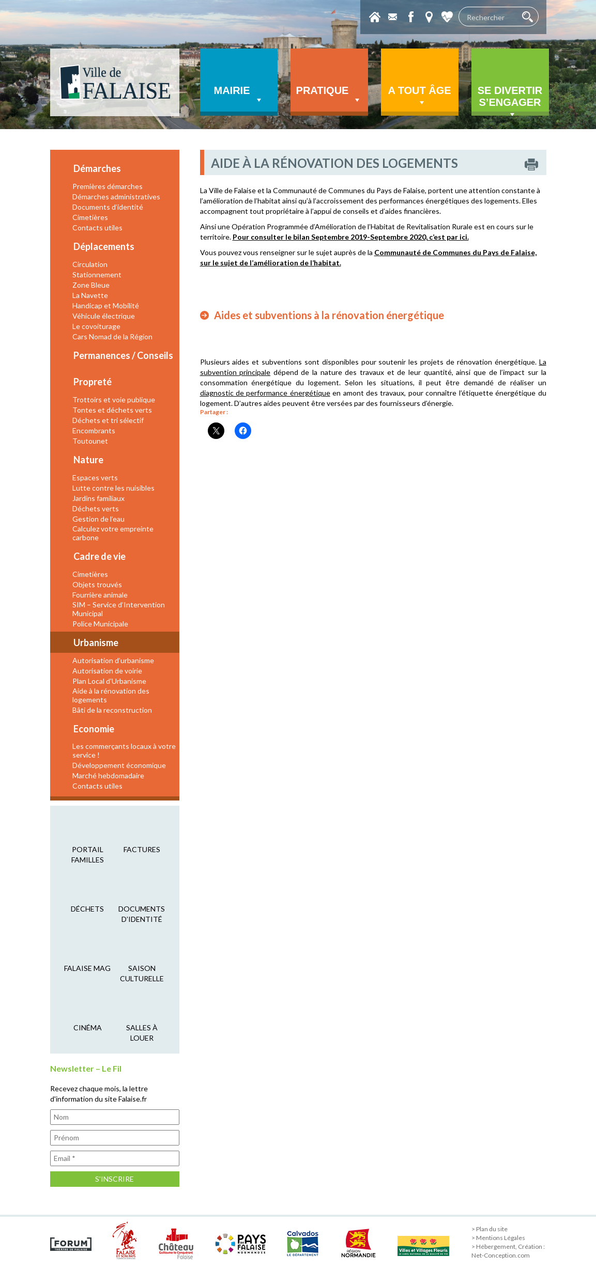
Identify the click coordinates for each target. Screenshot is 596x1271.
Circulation (90, 264)
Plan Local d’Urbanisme (109, 681)
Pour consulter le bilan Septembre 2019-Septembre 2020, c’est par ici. (351, 236)
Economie (93, 728)
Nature (88, 459)
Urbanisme (95, 642)
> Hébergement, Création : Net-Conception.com (508, 1251)
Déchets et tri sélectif (108, 420)
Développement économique (119, 765)
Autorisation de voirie (107, 670)
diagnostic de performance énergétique (265, 392)
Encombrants (93, 430)
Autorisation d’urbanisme (113, 660)
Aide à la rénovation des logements (110, 695)
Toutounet (90, 440)
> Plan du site (489, 1229)
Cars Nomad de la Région (112, 336)
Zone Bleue (91, 284)
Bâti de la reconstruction (112, 709)
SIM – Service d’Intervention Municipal (118, 609)
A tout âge (419, 96)
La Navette (90, 295)
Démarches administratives (116, 196)
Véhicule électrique (103, 315)
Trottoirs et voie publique (113, 399)
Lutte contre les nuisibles (113, 487)
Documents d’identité (107, 206)
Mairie (239, 95)
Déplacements (103, 246)
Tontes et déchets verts (112, 409)
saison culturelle (142, 973)
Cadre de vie (99, 556)
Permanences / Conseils (123, 355)
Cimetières (90, 217)
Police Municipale (100, 623)
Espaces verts (95, 477)
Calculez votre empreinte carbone (113, 533)
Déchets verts (95, 508)
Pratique (329, 95)
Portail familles (87, 854)
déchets (87, 908)
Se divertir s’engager (510, 100)
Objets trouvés (97, 584)
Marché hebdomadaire (108, 775)
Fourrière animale (100, 594)
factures (142, 849)
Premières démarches (107, 186)
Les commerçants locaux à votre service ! (124, 750)
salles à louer (142, 1032)
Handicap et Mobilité (105, 305)
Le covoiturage (96, 326)
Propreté (92, 381)
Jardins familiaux (98, 498)
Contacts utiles (97, 227)
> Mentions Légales (498, 1238)
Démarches (97, 168)
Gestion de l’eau (98, 518)
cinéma (87, 1027)
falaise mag (87, 968)
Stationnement (96, 274)
